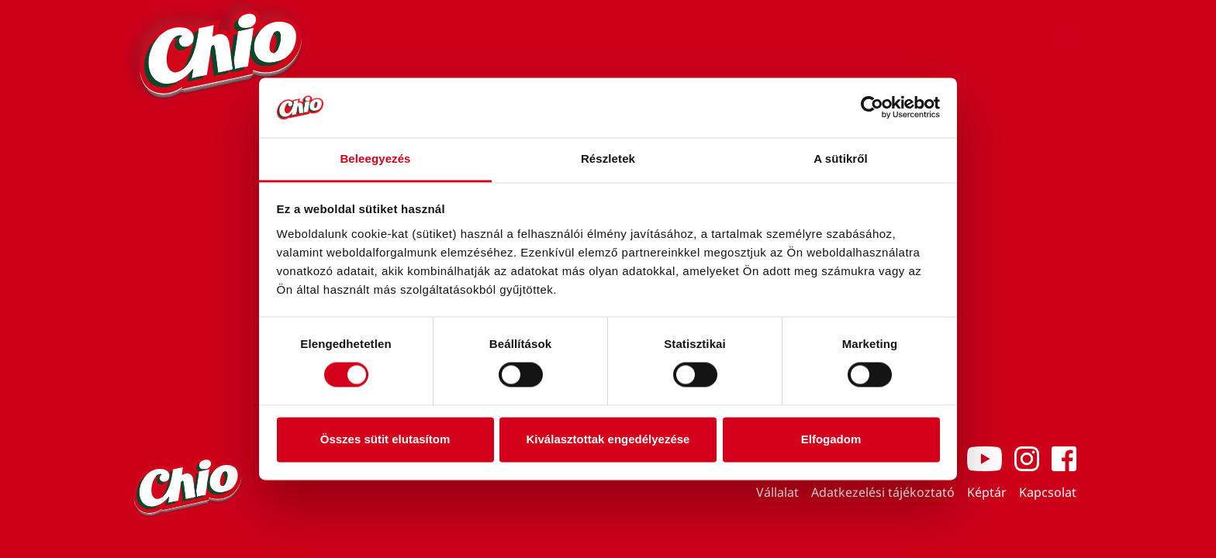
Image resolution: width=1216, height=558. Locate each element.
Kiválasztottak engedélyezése (608, 439)
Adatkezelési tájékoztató (883, 492)
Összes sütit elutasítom (385, 439)
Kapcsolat (1047, 492)
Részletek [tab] (608, 158)
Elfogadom (831, 439)
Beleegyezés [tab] (375, 158)
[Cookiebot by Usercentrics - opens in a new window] (872, 107)
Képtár (987, 492)
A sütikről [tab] (841, 158)
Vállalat (777, 492)
